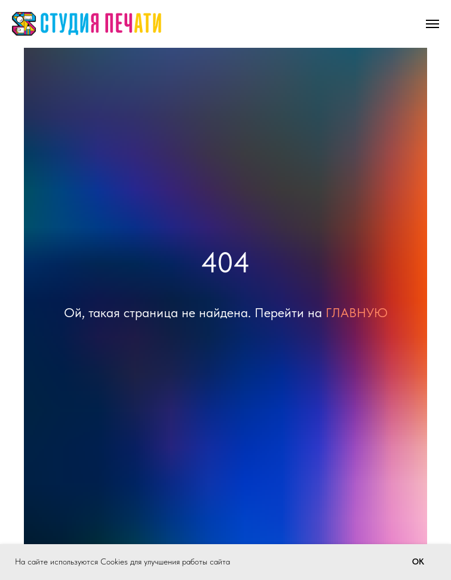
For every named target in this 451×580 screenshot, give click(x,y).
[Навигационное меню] (432, 24)
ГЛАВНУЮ (357, 312)
